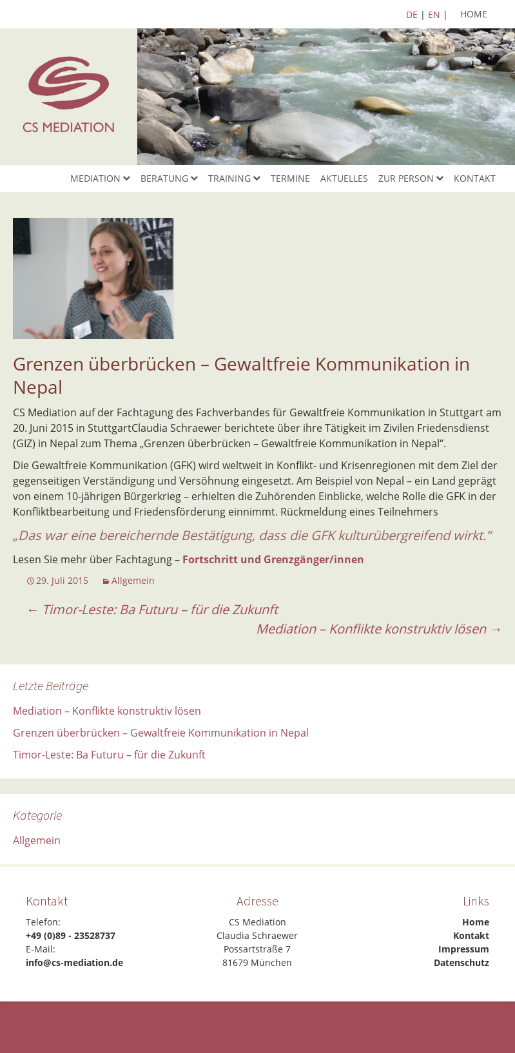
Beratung (164, 178)
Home (473, 14)
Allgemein (133, 580)
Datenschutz (461, 962)
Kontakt (475, 178)
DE (412, 14)
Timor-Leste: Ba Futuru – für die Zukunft (152, 609)
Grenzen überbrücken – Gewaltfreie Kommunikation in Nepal (161, 733)
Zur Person (406, 178)
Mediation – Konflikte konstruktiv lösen (379, 628)
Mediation (95, 178)
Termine (290, 178)
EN (434, 14)
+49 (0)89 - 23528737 (70, 935)
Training (229, 178)
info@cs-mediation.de (74, 962)
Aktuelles (344, 178)
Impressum (463, 949)
